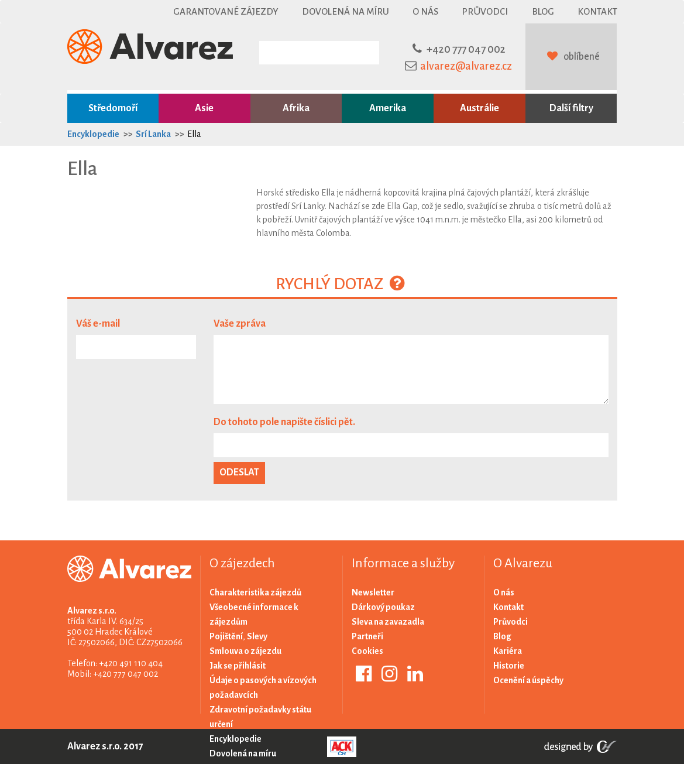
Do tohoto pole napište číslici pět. (284, 422)
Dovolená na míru (345, 11)
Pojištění (226, 636)
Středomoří (113, 108)
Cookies (367, 651)
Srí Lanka (153, 134)
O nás (425, 11)
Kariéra (507, 651)
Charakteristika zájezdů (255, 592)
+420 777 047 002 (466, 49)
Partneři (367, 636)
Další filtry (571, 108)
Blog (543, 11)
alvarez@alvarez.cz (466, 66)
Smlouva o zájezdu (245, 651)
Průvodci (485, 11)
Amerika (387, 108)
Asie (204, 108)
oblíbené (581, 57)
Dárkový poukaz (383, 607)
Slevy (257, 636)
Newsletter (373, 592)
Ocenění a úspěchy (528, 680)
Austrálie (479, 108)
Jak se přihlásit (237, 665)
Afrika (296, 108)
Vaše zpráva (240, 323)
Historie (508, 665)
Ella (194, 134)
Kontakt (597, 11)
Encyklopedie (93, 134)
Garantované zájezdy (226, 11)
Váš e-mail (98, 323)
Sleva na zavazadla (388, 621)
